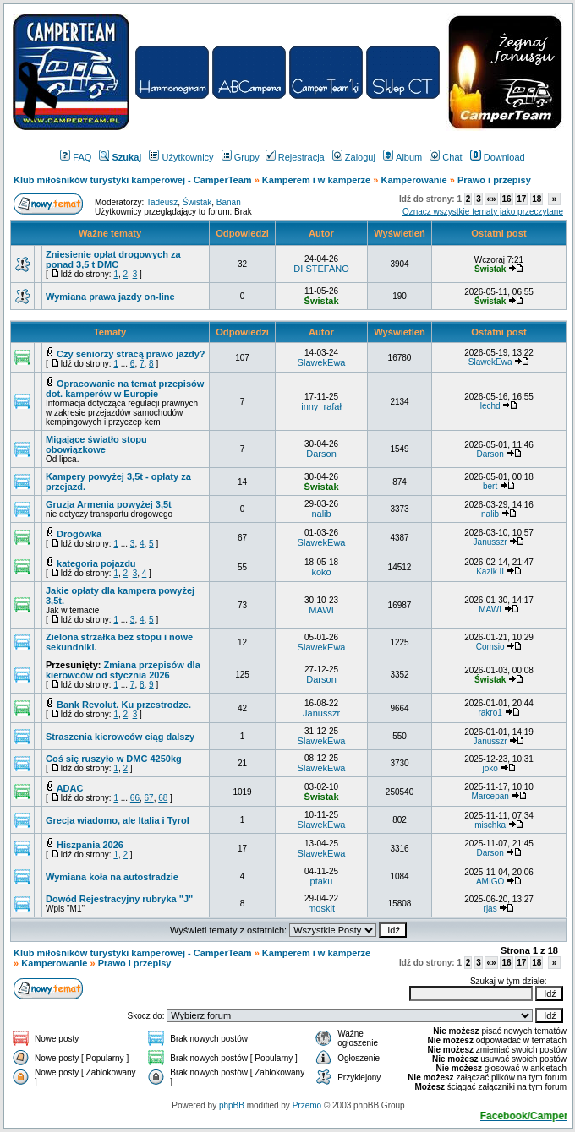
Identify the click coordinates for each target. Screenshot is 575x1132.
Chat (446, 157)
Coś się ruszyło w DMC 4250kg (114, 759)
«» (491, 199)
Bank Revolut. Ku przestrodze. (124, 704)
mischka (490, 825)
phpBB (231, 1105)
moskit (321, 908)
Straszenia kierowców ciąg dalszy (120, 737)
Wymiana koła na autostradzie (112, 877)
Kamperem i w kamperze (316, 180)
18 (536, 199)
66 (135, 798)
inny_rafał (321, 406)
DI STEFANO (320, 269)
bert (490, 486)
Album (402, 157)
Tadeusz (162, 202)
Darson (321, 454)
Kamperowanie (413, 180)
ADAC (70, 788)
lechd (490, 406)
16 (506, 199)
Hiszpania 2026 (90, 845)
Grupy (241, 157)
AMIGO (490, 881)
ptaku (321, 881)
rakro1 (489, 712)
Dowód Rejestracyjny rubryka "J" (119, 899)
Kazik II (490, 571)
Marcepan (489, 796)
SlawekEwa (322, 362)
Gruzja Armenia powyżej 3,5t (109, 504)
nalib (321, 514)
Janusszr (490, 542)
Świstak (197, 202)
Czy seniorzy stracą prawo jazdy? (131, 354)
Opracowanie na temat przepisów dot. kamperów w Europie (125, 388)
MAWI (321, 610)
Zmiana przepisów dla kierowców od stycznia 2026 (123, 670)
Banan (228, 202)
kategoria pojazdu (96, 563)
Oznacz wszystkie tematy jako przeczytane (482, 211)
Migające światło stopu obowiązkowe (96, 444)
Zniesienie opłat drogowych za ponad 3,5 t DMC (113, 259)
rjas (490, 908)
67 (149, 798)
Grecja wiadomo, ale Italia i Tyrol (117, 820)
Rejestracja (295, 157)
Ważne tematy (110, 233)
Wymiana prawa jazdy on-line (110, 296)
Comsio (490, 646)
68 (162, 798)
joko (489, 768)
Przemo (307, 1105)
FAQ (75, 157)
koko (321, 572)
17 (521, 199)
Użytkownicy (181, 157)
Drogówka (79, 534)
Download (497, 157)
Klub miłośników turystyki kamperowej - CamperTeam (133, 180)
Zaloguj (353, 157)
